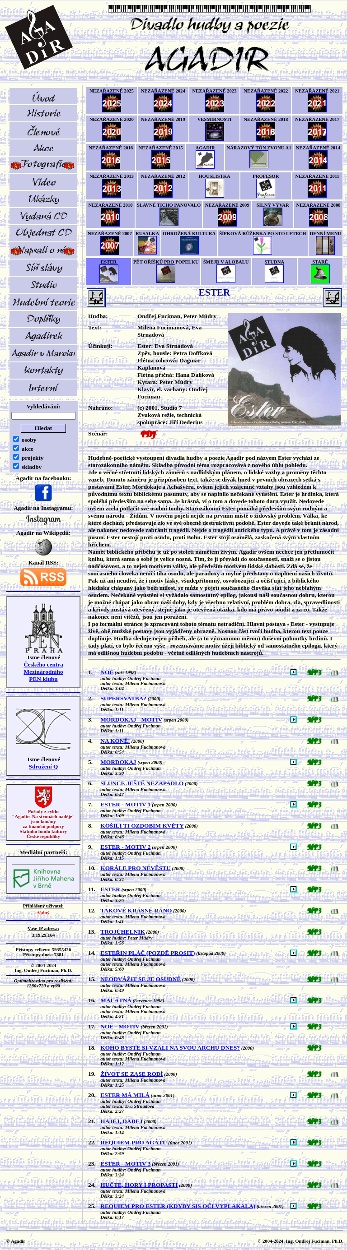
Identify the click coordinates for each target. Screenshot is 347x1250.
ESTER (110, 889)
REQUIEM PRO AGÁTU (133, 1142)
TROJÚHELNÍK (122, 931)
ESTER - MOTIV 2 (125, 846)
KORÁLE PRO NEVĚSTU (135, 868)
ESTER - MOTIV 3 (125, 1163)
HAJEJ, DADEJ (121, 1121)
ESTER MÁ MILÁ (125, 1095)
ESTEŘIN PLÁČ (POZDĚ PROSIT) (147, 952)
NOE (106, 672)
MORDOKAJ (118, 762)
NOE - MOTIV (120, 1026)
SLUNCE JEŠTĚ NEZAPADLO (141, 783)
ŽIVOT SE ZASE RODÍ (131, 1073)
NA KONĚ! (115, 740)
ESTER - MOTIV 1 (125, 804)
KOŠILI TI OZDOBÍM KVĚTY (142, 825)
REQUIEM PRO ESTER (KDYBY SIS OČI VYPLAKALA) (177, 1206)
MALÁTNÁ (115, 1000)
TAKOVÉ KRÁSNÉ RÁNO (136, 910)
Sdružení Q (43, 766)
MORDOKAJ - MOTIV (131, 719)
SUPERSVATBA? (123, 698)
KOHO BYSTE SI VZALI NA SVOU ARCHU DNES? (170, 1047)
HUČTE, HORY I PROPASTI (139, 1184)
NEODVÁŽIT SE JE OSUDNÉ (140, 979)
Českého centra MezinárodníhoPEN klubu (43, 671)
